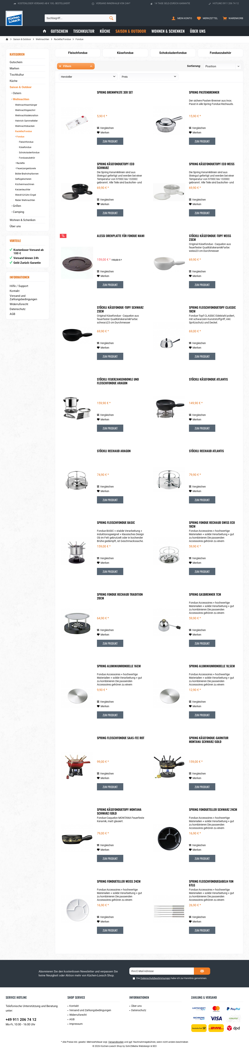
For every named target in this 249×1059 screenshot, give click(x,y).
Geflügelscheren (23, 179)
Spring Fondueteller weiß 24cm (119, 881)
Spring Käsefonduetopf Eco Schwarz (115, 166)
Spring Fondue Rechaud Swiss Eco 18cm (212, 524)
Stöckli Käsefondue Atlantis (208, 379)
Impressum (76, 1023)
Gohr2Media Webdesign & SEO (141, 1046)
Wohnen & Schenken (22, 220)
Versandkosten (116, 1042)
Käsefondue (24, 147)
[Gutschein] (59, 31)
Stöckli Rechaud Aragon (114, 451)
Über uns (15, 226)
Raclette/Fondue (23, 131)
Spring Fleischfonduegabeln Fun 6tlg (211, 883)
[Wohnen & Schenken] (168, 31)
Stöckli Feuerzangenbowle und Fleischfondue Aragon (118, 381)
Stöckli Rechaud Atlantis (206, 451)
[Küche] (105, 31)
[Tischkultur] (84, 31)
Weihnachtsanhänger (26, 105)
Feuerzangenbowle (26, 168)
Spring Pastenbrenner (204, 92)
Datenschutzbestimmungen (155, 978)
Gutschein (16, 62)
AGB (12, 314)
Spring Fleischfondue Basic (116, 523)
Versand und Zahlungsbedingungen (23, 297)
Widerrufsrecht (19, 304)
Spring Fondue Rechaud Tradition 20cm (120, 596)
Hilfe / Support (19, 286)
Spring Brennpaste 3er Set (115, 92)
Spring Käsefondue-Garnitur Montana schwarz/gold (208, 739)
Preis (125, 76)
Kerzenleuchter (22, 189)
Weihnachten (20, 99)
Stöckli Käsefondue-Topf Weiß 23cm (210, 237)
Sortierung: (194, 65)
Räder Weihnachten (25, 200)
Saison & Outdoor (20, 87)
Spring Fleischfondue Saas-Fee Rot (120, 738)
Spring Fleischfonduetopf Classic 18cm (212, 309)
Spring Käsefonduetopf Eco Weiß (211, 164)
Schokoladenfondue (28, 152)
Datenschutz (17, 309)
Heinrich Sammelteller (26, 120)
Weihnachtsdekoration (26, 115)
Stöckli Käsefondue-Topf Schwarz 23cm (120, 309)
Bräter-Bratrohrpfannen (27, 173)
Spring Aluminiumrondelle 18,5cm (212, 666)
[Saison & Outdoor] (131, 31)
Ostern (16, 93)
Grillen (16, 206)
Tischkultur (17, 74)
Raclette (20, 163)
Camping (18, 212)
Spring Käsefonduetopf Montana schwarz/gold (119, 811)
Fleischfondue (25, 142)
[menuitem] (232, 18)
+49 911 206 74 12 (21, 1019)
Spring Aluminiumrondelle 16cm (119, 666)
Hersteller (66, 76)
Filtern (65, 66)
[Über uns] (197, 31)
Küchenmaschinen (24, 184)
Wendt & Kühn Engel (25, 195)
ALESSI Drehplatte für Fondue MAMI (120, 236)
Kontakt (15, 291)
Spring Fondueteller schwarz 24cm (213, 810)
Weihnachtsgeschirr (25, 110)
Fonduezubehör (26, 158)
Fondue (20, 136)
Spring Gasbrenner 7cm (205, 594)
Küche (13, 81)
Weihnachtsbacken (25, 126)
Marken (14, 68)
